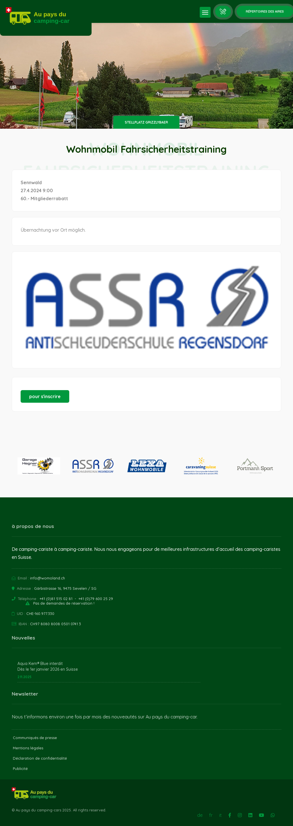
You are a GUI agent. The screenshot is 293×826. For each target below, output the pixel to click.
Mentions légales (28, 748)
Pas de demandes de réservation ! (63, 603)
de (200, 815)
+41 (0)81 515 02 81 (55, 598)
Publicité (20, 768)
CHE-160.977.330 (40, 613)
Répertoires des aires (265, 11)
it (220, 815)
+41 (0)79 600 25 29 (95, 598)
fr (211, 815)
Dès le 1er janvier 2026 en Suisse (47, 669)
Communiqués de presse (35, 737)
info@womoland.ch (47, 578)
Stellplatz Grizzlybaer (146, 122)
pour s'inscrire (45, 396)
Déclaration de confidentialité (40, 758)
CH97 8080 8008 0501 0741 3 (55, 624)
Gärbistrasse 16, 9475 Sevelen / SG (65, 588)
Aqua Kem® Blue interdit (40, 663)
